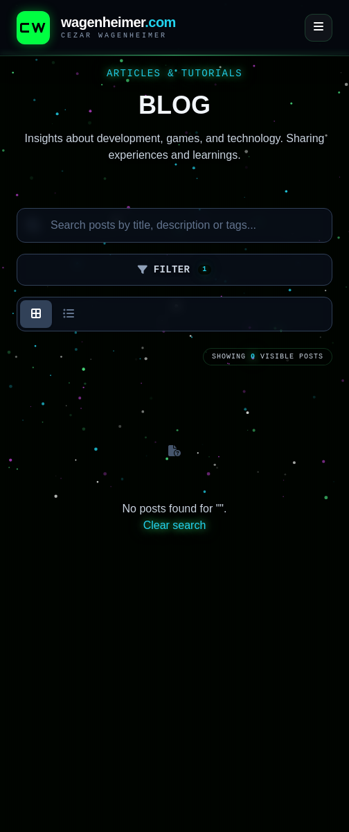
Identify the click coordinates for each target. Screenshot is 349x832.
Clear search (174, 525)
